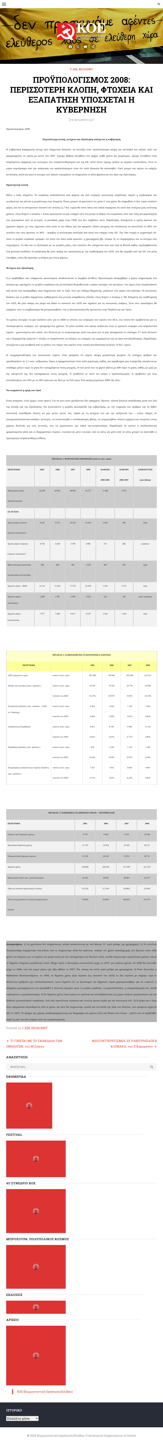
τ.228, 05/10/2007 (81, 69)
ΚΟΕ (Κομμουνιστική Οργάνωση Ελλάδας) (45, 1392)
